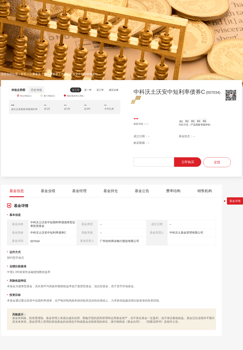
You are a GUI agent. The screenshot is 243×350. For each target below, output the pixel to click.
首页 (23, 74)
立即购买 (187, 162)
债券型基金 (51, 74)
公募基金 (35, 74)
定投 (217, 162)
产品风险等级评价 (200, 124)
